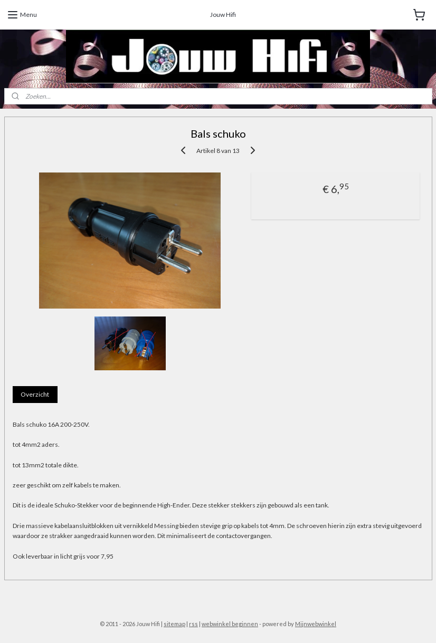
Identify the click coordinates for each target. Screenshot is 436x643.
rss (193, 623)
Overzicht (35, 394)
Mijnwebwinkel (315, 623)
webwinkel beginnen (230, 623)
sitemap (174, 623)
